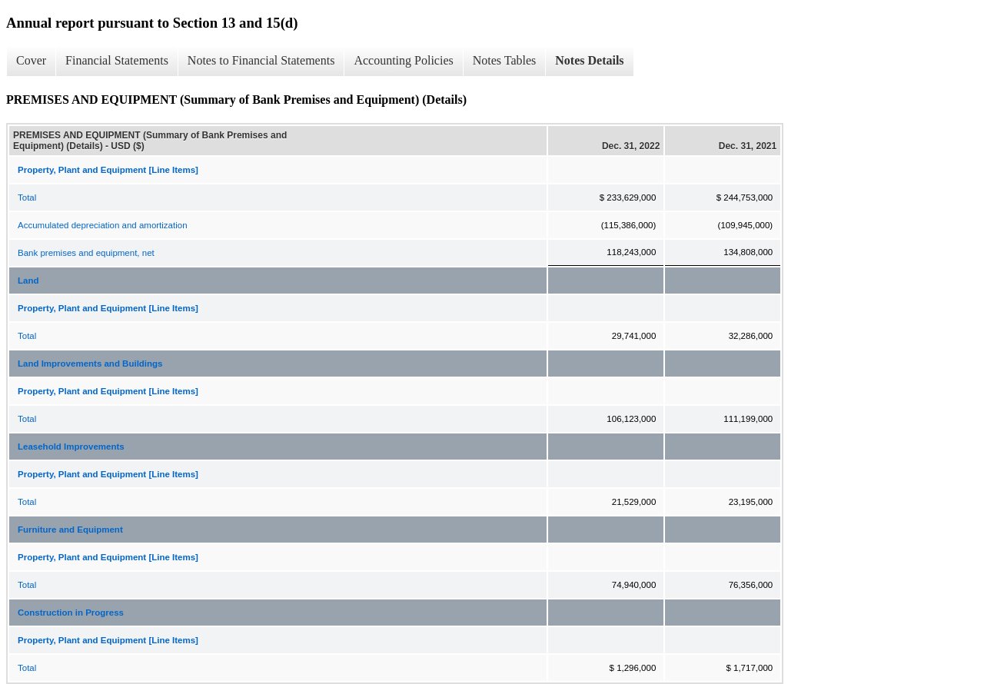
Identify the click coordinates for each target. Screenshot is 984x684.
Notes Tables (505, 60)
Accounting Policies (403, 60)
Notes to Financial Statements (261, 60)
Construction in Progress (71, 612)
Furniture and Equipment (70, 529)
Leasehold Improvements (71, 446)
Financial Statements (116, 60)
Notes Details (589, 60)
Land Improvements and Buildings (90, 363)
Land (28, 280)
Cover (31, 60)
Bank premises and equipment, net (86, 252)
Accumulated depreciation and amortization (103, 225)
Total (27, 197)
